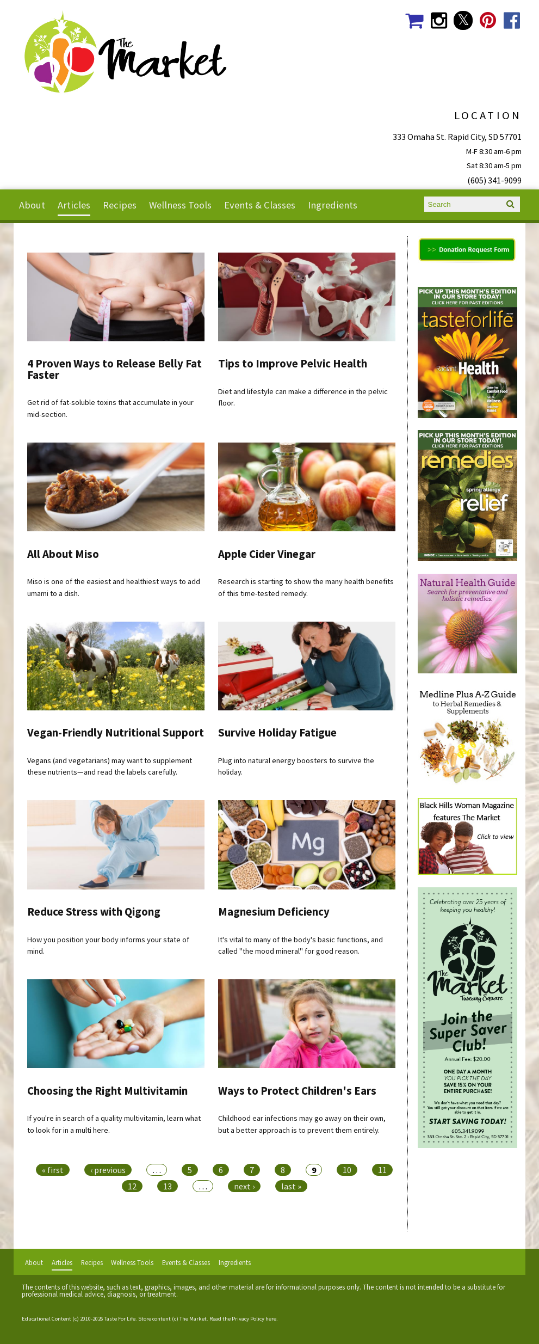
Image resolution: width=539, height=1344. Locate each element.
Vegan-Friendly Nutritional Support (115, 733)
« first (53, 1169)
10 (347, 1169)
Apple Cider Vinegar (266, 554)
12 (132, 1186)
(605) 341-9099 (494, 180)
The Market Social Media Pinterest (487, 20)
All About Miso (63, 554)
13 (167, 1186)
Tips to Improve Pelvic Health (292, 364)
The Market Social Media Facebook (512, 20)
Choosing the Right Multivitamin (107, 1091)
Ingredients (332, 205)
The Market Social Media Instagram (438, 20)
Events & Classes (259, 205)
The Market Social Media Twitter (463, 20)
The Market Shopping (414, 20)
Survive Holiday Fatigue (277, 733)
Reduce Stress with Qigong (93, 912)
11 (382, 1169)
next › (244, 1186)
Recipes (120, 205)
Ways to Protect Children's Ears (297, 1091)
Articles (74, 205)
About (32, 205)
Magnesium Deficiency (274, 912)
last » (291, 1186)
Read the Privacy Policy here (242, 1318)
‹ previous (108, 1169)
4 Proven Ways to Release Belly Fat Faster (114, 369)
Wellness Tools (180, 205)
